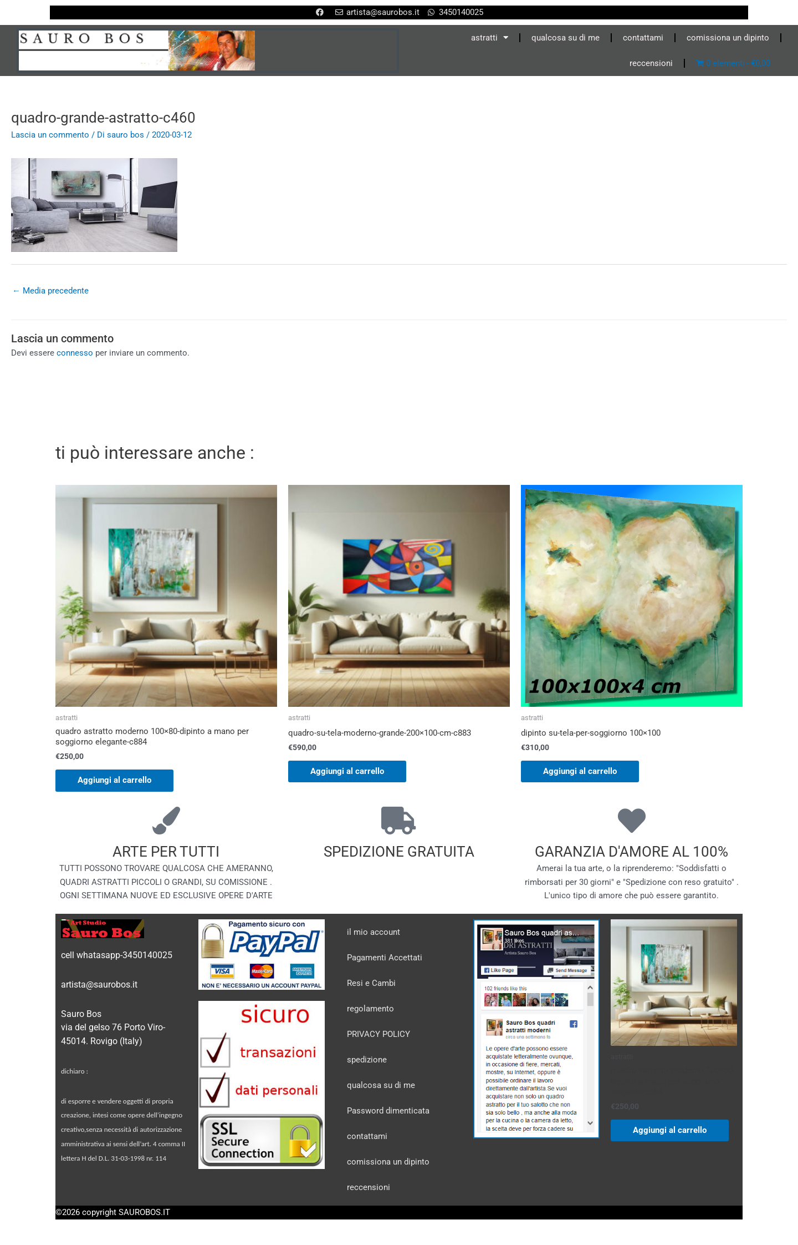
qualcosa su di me (565, 38)
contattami (643, 38)
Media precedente (50, 291)
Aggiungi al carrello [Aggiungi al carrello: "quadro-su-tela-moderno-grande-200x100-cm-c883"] (347, 771)
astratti (489, 37)
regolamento (370, 1009)
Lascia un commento (50, 135)
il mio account (373, 932)
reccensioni (651, 63)
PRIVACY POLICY (378, 1034)
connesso (75, 353)
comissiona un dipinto (728, 38)
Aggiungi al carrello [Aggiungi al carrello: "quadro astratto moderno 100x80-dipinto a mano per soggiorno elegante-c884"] (114, 780)
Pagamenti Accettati (384, 958)
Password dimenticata (388, 1111)
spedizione (367, 1060)
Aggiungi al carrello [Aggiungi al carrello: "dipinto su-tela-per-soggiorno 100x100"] (580, 771)
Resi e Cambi (371, 983)
